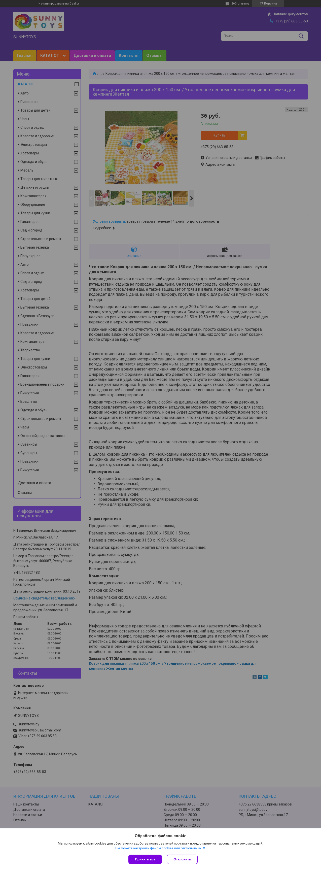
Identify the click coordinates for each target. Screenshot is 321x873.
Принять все (145, 859)
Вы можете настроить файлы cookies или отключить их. (158, 848)
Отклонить (182, 859)
